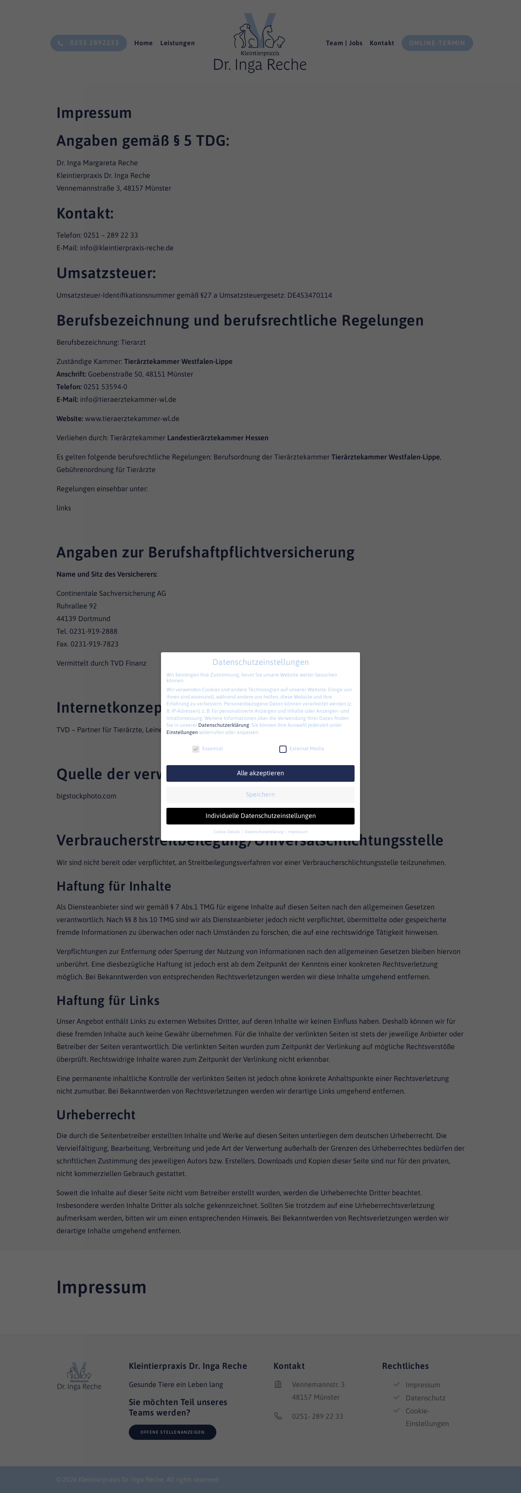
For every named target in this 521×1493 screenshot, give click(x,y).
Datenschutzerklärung (223, 725)
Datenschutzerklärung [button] (265, 832)
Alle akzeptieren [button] (260, 773)
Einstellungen (182, 732)
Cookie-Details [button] (227, 832)
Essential (207, 748)
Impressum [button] (298, 832)
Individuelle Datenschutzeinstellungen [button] (261, 815)
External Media (301, 748)
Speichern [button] (260, 794)
